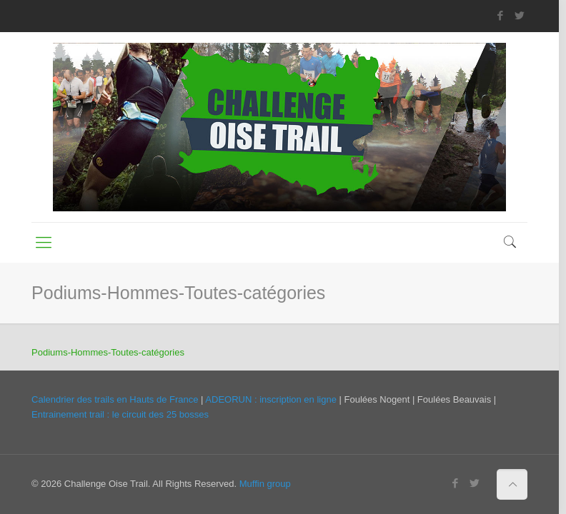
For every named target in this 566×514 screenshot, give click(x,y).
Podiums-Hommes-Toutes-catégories (107, 352)
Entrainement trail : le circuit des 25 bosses (120, 414)
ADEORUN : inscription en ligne (271, 399)
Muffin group (265, 483)
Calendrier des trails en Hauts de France (114, 399)
